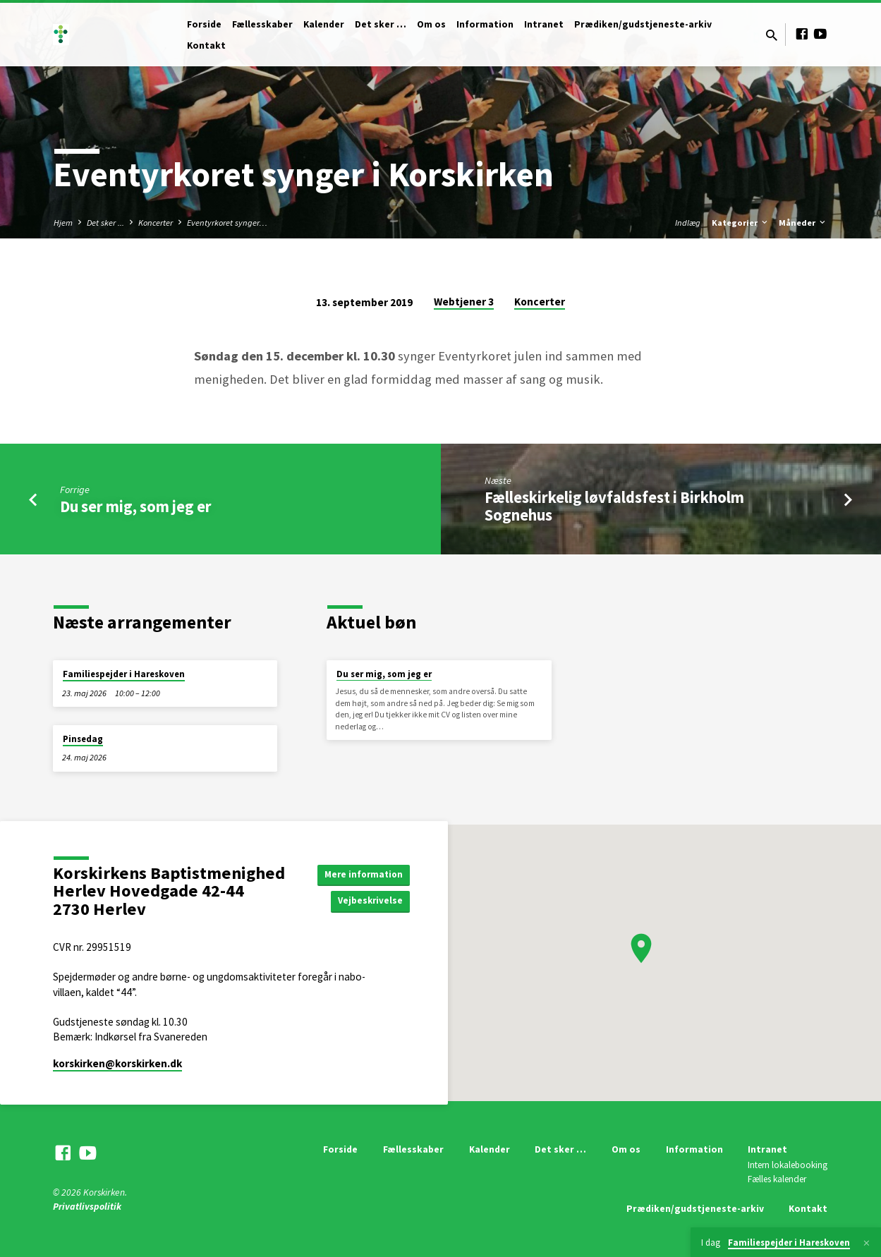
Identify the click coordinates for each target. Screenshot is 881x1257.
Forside (204, 24)
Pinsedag (83, 739)
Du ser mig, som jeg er (136, 506)
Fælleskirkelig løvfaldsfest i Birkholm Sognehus (614, 506)
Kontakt (206, 45)
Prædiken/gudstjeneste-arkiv (643, 24)
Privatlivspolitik (87, 1207)
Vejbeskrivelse (368, 901)
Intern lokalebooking (787, 1165)
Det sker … (380, 24)
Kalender (323, 24)
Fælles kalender (777, 1179)
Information (485, 24)
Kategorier (741, 222)
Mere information (361, 873)
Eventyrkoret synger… (227, 222)
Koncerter (155, 222)
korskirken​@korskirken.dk (117, 1063)
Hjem (63, 222)
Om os (431, 24)
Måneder (803, 222)
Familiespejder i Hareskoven (124, 674)
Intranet (544, 24)
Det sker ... (105, 222)
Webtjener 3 (464, 301)
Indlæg (687, 222)
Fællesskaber (262, 24)
